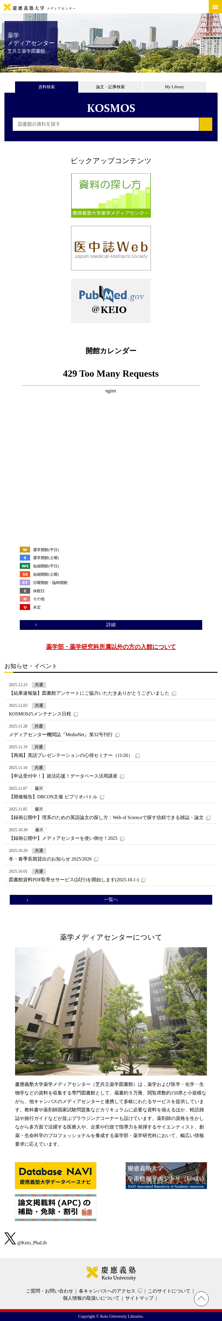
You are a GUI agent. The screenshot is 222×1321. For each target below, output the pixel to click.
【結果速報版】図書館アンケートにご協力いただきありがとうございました (89, 693)
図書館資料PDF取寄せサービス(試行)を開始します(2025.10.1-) (74, 879)
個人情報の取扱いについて (91, 1298)
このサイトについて (169, 1290)
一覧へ (111, 899)
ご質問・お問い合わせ (49, 1290)
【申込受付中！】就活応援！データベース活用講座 (63, 776)
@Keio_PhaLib (25, 1242)
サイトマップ (139, 1298)
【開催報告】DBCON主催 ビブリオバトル (53, 796)
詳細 (111, 624)
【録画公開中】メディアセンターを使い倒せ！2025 (63, 838)
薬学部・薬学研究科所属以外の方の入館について (111, 646)
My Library (174, 87)
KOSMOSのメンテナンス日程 (40, 713)
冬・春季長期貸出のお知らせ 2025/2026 (50, 858)
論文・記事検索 (110, 87)
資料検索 (46, 87)
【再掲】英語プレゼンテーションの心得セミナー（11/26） (71, 755)
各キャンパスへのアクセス (107, 1290)
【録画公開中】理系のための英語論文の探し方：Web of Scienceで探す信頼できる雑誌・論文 (106, 817)
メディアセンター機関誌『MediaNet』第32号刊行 (61, 734)
